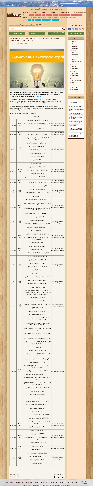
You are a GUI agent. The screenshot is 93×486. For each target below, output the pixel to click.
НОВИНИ (25, 13)
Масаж (43, 15)
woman (75, 482)
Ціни (33, 20)
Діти (36, 15)
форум (29, 482)
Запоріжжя (30, 17)
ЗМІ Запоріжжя (43, 17)
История (74, 87)
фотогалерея (41, 482)
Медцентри (49, 15)
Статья (74, 82)
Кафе (39, 15)
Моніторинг (38, 20)
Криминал (75, 78)
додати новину (76, 33)
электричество (16, 476)
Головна (11, 25)
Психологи (55, 15)
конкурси (64, 482)
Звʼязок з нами (84, 482)
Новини (17, 25)
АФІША (44, 13)
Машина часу (55, 20)
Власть (74, 52)
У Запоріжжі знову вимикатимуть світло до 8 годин (75, 130)
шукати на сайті (17, 33)
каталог (53, 482)
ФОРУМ (35, 13)
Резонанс (75, 44)
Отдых (74, 71)
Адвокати (31, 15)
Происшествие (76, 61)
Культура (75, 54)
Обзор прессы (76, 85)
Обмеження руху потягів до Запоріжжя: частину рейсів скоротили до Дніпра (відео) (76, 123)
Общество (42, 25)
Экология (75, 92)
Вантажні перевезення (64, 15)
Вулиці (49, 17)
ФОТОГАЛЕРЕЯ (64, 13)
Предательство (76, 80)
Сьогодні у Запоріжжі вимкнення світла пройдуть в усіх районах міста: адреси (76, 108)
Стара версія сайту (80, 13)
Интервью (75, 89)
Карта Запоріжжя (72, 17)
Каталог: (25, 14)
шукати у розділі (36, 33)
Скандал (74, 46)
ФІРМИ (53, 13)
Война (74, 41)
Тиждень (72, 102)
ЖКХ (37, 25)
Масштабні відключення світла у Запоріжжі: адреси (75, 135)
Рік (80, 102)
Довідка (36, 17)
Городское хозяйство (28, 25)
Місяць (76, 102)
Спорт (74, 66)
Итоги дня (75, 75)
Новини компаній (62, 17)
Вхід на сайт (76, 25)
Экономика (75, 57)
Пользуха (44, 20)
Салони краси (74, 15)
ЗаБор (39, 96)
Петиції (49, 20)
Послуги (80, 15)
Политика (75, 68)
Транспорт (54, 17)
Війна (29, 20)
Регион (74, 59)
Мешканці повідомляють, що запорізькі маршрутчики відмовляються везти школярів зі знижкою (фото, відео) (76, 116)
